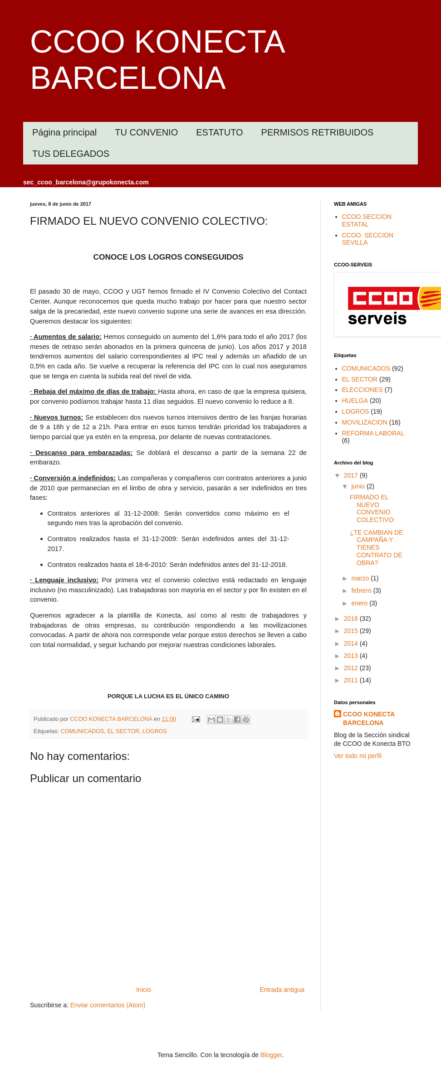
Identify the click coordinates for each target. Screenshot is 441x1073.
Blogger (271, 1054)
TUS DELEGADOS (70, 154)
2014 (352, 643)
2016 (352, 618)
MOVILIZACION (364, 422)
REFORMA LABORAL (373, 433)
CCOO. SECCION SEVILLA (368, 239)
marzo (361, 578)
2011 (352, 680)
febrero (362, 590)
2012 (352, 668)
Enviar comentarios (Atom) (108, 1005)
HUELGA (355, 400)
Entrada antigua (282, 989)
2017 (352, 475)
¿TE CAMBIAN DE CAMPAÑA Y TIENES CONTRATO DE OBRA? (376, 547)
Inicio (143, 989)
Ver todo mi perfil (358, 755)
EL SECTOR (123, 731)
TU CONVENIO (146, 132)
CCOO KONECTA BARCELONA (369, 718)
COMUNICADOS (82, 731)
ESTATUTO (219, 132)
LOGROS (154, 731)
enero (360, 603)
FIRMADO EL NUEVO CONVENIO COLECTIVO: (372, 508)
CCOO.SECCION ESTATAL (367, 220)
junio (358, 486)
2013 (352, 655)
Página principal (64, 132)
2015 (352, 630)
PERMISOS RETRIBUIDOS (317, 132)
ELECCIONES (362, 389)
